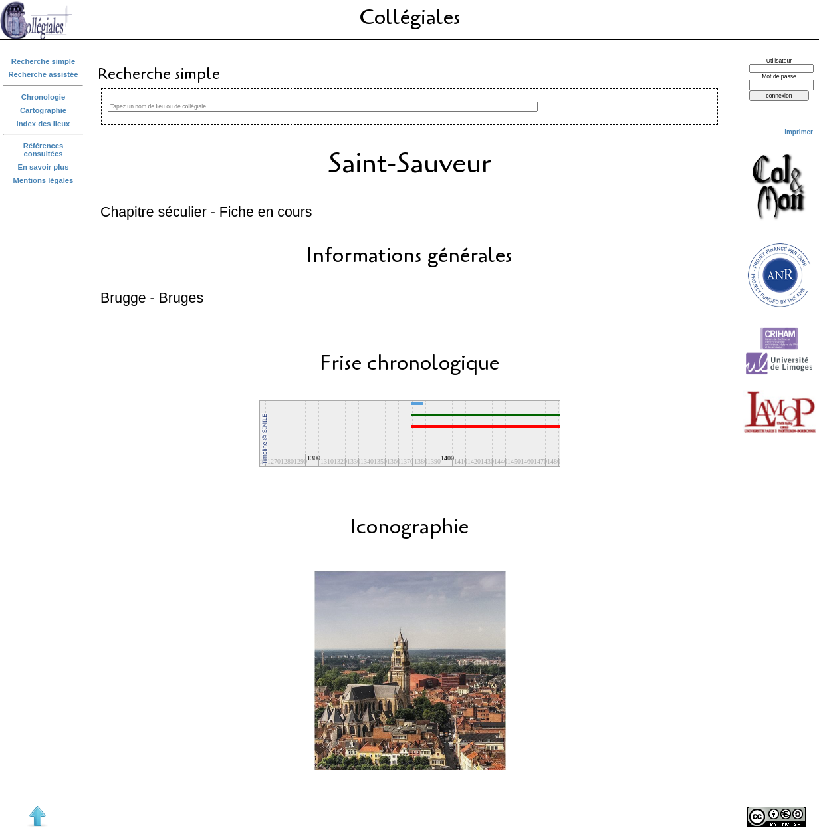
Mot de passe (779, 76)
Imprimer (798, 132)
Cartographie (43, 110)
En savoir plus (42, 167)
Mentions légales (43, 180)
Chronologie (43, 97)
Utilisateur (779, 60)
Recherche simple (43, 61)
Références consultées (43, 150)
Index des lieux (43, 124)
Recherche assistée (43, 74)
